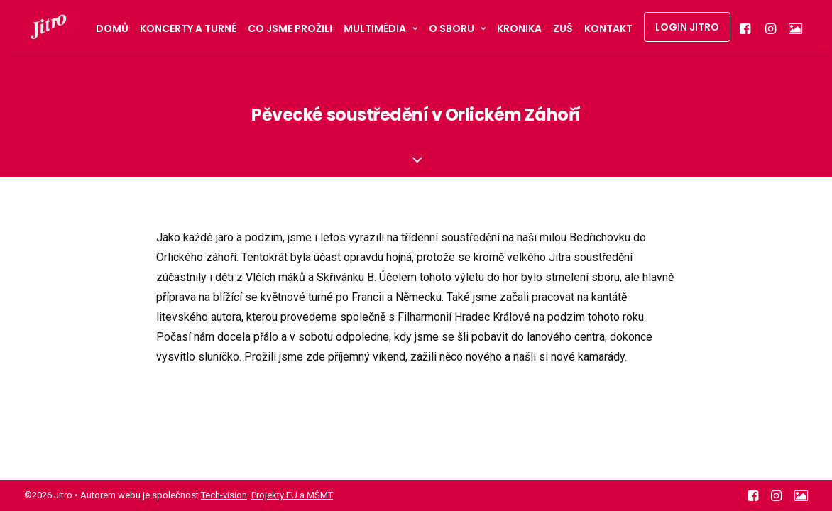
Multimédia (380, 28)
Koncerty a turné (188, 28)
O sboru (457, 28)
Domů (112, 28)
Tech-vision (224, 495)
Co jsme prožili (290, 28)
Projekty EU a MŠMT (292, 495)
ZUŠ (563, 28)
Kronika (519, 28)
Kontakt (608, 28)
